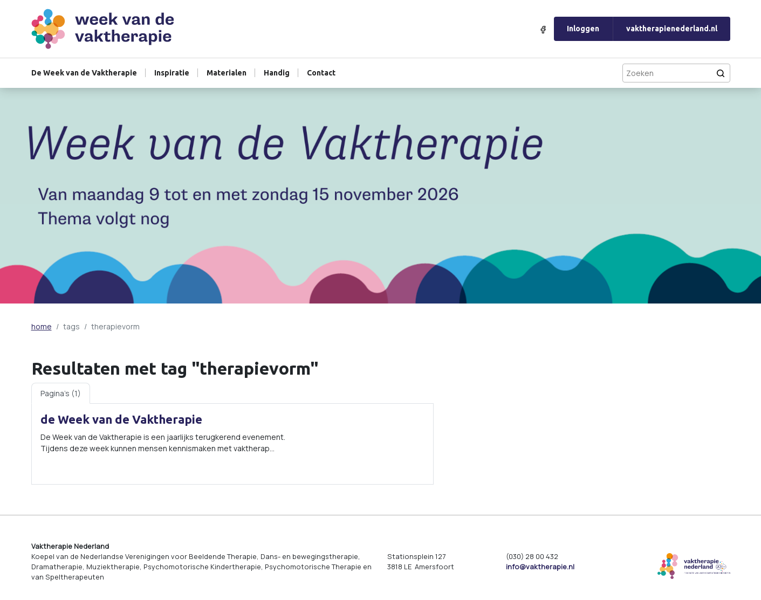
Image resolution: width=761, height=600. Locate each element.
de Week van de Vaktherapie (121, 419)
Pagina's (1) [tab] (60, 393)
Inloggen (583, 28)
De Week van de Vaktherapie (84, 72)
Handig (277, 72)
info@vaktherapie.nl (540, 566)
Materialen (226, 72)
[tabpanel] (232, 443)
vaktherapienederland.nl (671, 28)
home (41, 326)
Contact (321, 72)
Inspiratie (171, 72)
